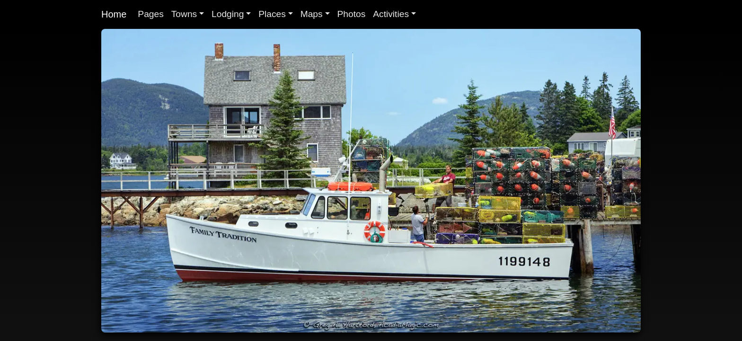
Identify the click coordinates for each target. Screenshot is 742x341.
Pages (150, 14)
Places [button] (272, 14)
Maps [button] (311, 14)
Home (113, 14)
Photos (351, 14)
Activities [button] (391, 14)
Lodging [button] (228, 14)
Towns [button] (184, 14)
